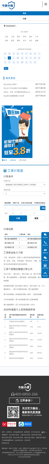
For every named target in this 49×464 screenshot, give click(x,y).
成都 (36, 40)
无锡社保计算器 (41, 437)
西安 (12, 40)
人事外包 (13, 160)
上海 (12, 36)
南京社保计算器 (29, 437)
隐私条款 (5, 448)
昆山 (6, 68)
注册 (24, 19)
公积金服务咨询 (18, 432)
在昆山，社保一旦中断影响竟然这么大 (17, 92)
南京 (18, 36)
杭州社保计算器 (36, 435)
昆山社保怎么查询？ (11, 84)
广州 (36, 36)
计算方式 (7, 181)
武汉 (30, 40)
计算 (18, 218)
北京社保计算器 (14, 435)
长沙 (24, 40)
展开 (43, 432)
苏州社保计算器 (7, 437)
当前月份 (7, 190)
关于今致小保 (35, 432)
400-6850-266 (26, 394)
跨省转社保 (5, 443)
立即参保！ (24, 400)
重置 (36, 218)
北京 (6, 36)
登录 (24, 13)
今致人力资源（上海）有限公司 (18, 448)
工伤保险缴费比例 (7, 440)
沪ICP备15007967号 (35, 450)
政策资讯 (27, 432)
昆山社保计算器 (18, 437)
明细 (43, 208)
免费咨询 (5, 435)
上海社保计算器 (25, 435)
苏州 (24, 36)
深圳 (6, 40)
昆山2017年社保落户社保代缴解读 (16, 88)
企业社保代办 (19, 440)
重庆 (18, 40)
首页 (4, 160)
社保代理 (27, 440)
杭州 (30, 36)
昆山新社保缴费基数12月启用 (14, 96)
